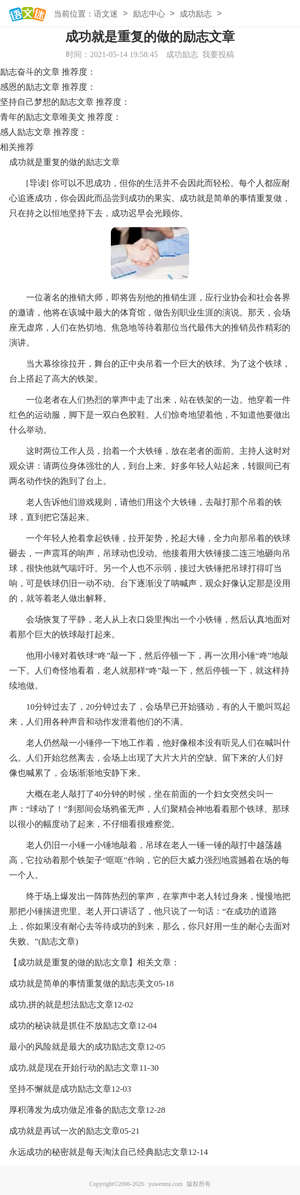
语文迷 (106, 14)
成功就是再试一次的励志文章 (64, 1131)
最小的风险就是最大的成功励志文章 (77, 1047)
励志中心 (149, 14)
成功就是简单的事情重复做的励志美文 (81, 983)
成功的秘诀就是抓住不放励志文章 (73, 1026)
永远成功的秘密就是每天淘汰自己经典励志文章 (98, 1152)
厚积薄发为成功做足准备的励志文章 (77, 1110)
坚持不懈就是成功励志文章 (60, 1089)
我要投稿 (218, 54)
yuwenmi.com (165, 1183)
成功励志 (196, 14)
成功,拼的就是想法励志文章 (61, 1004)
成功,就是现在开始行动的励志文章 (74, 1068)
